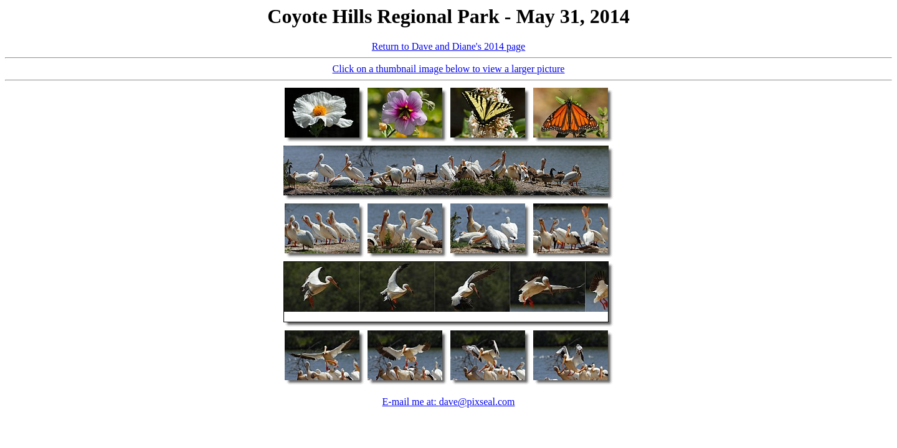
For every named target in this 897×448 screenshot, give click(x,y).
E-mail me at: (410, 401)
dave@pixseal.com (477, 401)
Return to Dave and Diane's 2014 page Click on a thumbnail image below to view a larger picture (448, 213)
